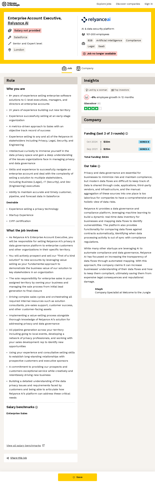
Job (67, 68)
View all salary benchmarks (23, 445)
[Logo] (11, 4)
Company (84, 68)
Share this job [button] (16, 457)
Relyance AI (18, 23)
